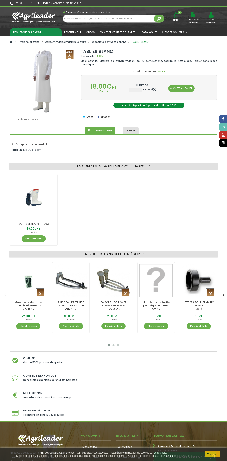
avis (130, 130)
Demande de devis (193, 21)
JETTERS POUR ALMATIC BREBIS (198, 303)
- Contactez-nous (126, 426)
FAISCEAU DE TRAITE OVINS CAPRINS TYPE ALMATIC (71, 305)
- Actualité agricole (92, 425)
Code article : (88, 56)
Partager (104, 117)
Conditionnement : (145, 71)
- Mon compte (89, 400)
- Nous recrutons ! (91, 430)
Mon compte (211, 21)
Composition (100, 130)
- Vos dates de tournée (94, 416)
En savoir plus (185, 455)
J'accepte (212, 454)
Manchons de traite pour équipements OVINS (156, 305)
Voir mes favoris (28, 119)
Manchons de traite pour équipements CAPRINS (28, 305)
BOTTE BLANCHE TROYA (33, 224)
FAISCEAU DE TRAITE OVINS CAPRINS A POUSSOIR (113, 305)
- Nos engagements (128, 416)
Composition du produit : (30, 144)
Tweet (88, 117)
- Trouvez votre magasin (130, 410)
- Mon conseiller (90, 410)
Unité (198, 308)
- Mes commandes (92, 405)
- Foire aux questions (128, 421)
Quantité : (142, 85)
